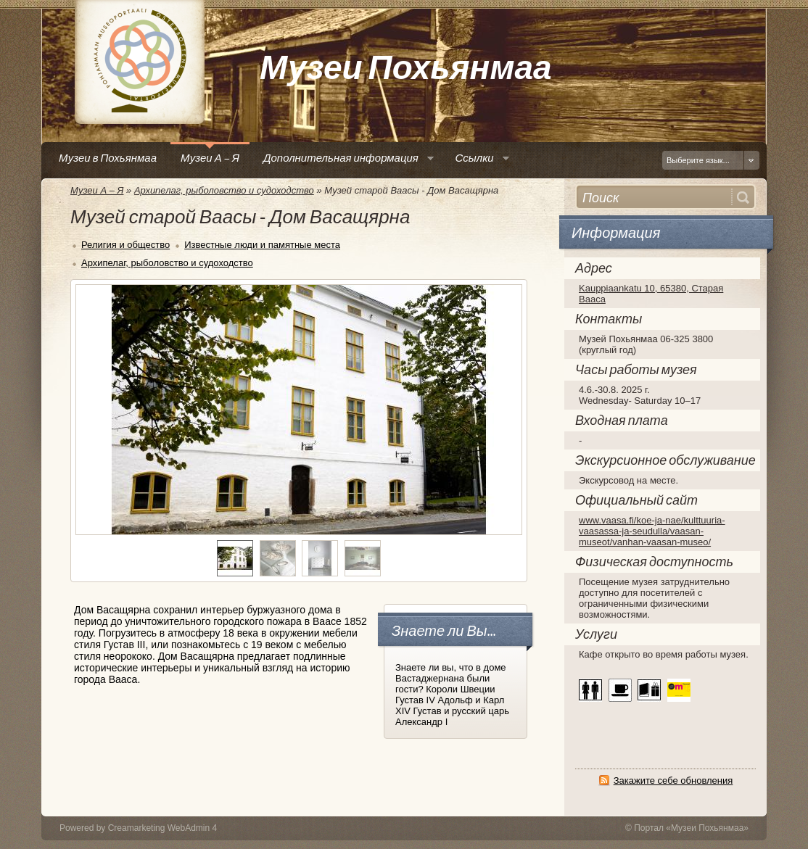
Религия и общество (125, 244)
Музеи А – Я (96, 190)
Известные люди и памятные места (262, 244)
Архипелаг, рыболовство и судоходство (224, 190)
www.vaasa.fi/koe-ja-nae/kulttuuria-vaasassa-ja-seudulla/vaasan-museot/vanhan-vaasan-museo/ (652, 531)
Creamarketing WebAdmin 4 (163, 828)
